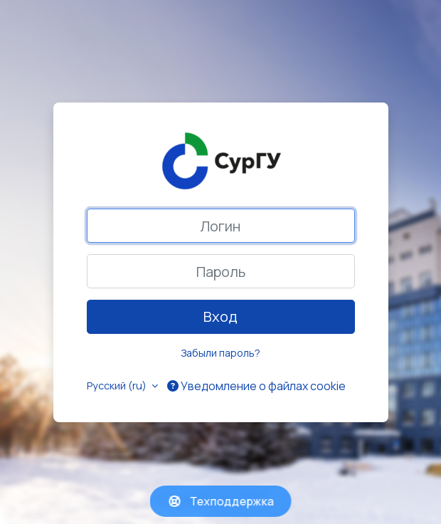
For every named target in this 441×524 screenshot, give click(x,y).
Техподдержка (221, 501)
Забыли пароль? (220, 353)
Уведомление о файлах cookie (256, 386)
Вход (220, 316)
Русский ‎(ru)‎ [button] (118, 385)
